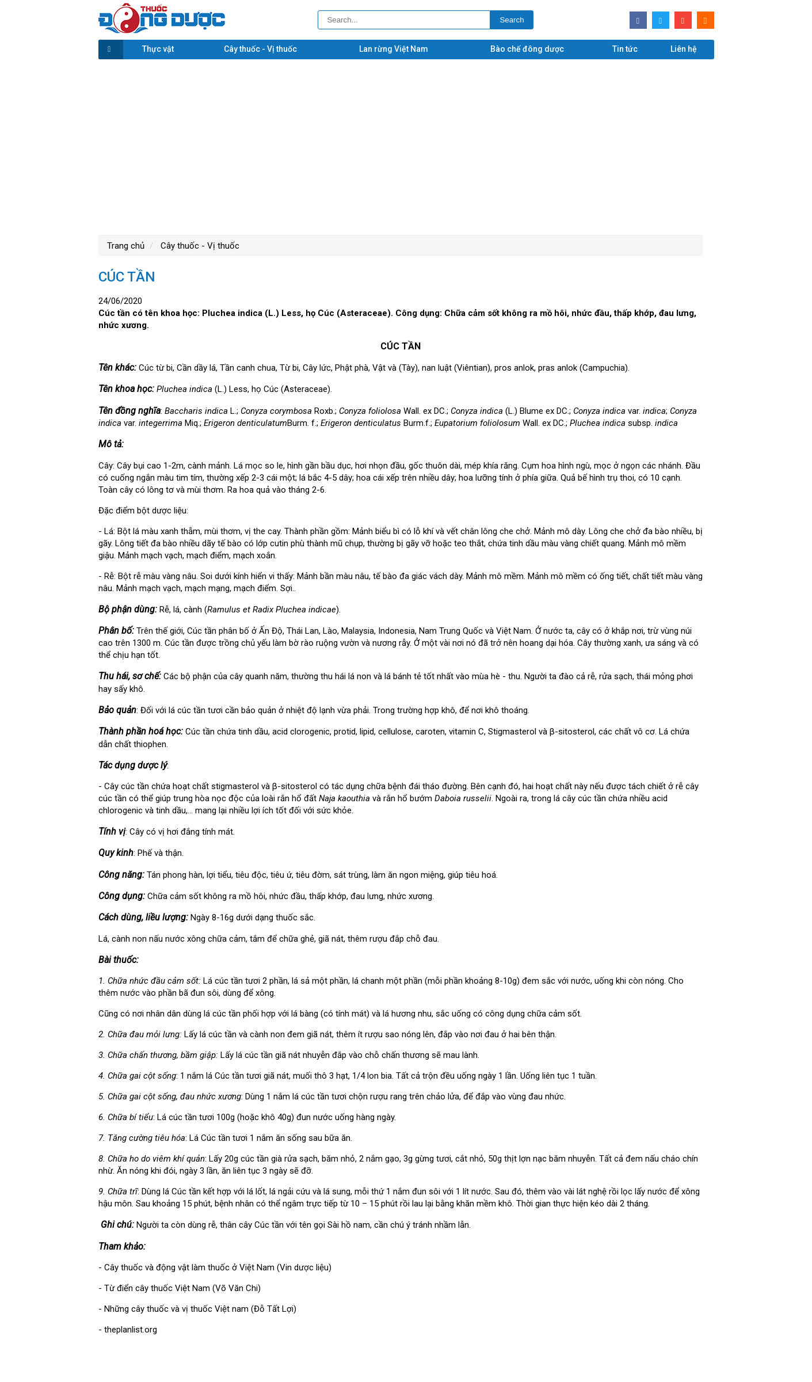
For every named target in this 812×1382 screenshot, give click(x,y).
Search (512, 20)
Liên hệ (683, 49)
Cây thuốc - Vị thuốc (260, 49)
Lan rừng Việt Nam (393, 49)
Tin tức (625, 49)
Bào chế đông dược (527, 49)
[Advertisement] (406, 145)
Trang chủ (125, 246)
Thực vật (158, 49)
